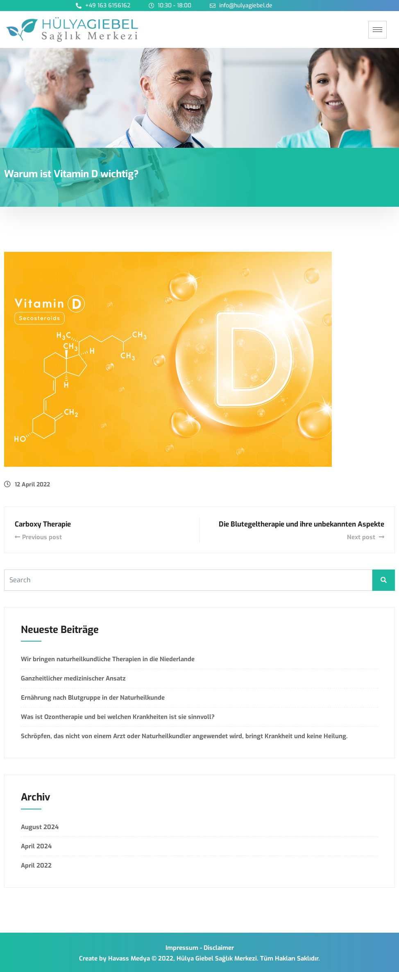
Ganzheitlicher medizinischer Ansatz (73, 678)
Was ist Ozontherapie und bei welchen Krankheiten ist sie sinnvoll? (118, 717)
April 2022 (36, 865)
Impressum (181, 948)
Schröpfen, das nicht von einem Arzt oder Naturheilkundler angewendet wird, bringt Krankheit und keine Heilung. (184, 736)
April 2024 (36, 846)
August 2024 (40, 827)
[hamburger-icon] (377, 29)
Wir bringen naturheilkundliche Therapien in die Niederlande (108, 659)
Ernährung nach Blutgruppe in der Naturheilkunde (93, 698)
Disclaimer (219, 948)
